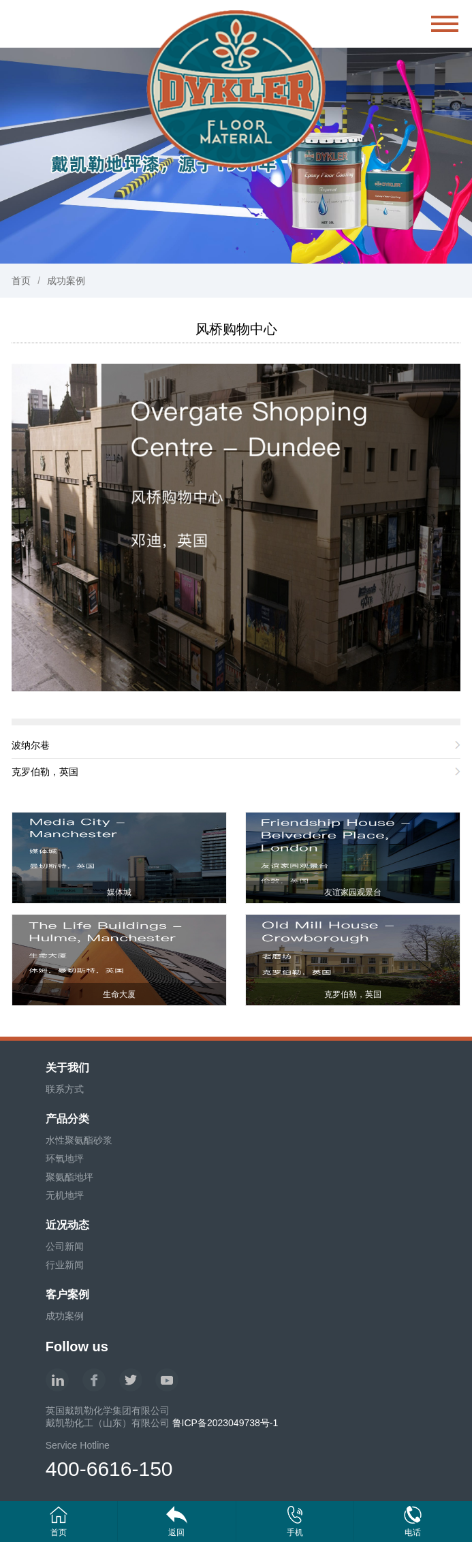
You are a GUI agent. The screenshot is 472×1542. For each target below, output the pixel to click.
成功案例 (66, 280)
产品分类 (67, 1118)
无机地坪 (65, 1195)
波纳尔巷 (31, 745)
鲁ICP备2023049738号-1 (225, 1422)
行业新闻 (65, 1264)
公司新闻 (65, 1246)
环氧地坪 (65, 1158)
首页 (21, 280)
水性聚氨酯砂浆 (79, 1140)
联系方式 (65, 1089)
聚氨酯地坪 (69, 1176)
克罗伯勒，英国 (45, 771)
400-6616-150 (109, 1469)
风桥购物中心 (236, 328)
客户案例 (67, 1294)
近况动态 (67, 1225)
